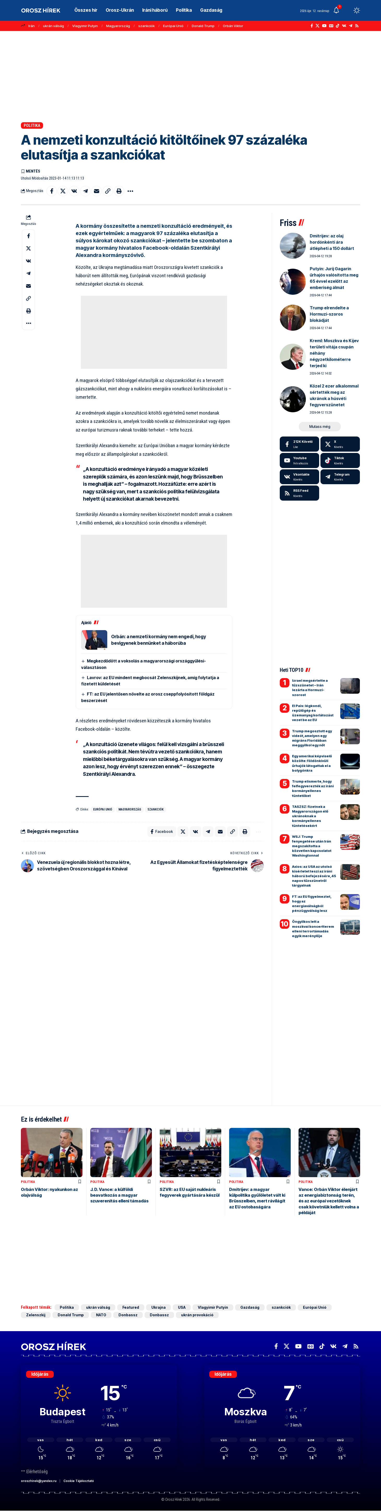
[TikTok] (338, 26)
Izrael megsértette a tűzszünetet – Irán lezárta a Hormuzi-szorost (310, 687)
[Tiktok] (340, 460)
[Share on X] (63, 191)
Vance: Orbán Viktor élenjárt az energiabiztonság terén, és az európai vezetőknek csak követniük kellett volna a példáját (329, 1201)
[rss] (299, 493)
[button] (347, 10)
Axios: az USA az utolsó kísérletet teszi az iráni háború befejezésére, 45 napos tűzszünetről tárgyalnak (314, 876)
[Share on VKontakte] (74, 191)
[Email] (96, 191)
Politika (32, 125)
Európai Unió (173, 26)
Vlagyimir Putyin (85, 26)
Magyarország (118, 26)
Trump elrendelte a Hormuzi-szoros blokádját (329, 314)
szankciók (146, 26)
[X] (317, 26)
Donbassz (128, 1315)
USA (182, 1307)
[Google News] (331, 26)
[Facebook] (311, 26)
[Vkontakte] (344, 26)
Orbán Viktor (233, 26)
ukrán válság (53, 26)
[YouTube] (324, 26)
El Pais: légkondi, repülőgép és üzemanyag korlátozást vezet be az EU (313, 713)
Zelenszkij (35, 1315)
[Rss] (357, 26)
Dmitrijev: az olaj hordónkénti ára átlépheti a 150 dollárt (332, 242)
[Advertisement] (190, 76)
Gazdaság (249, 1307)
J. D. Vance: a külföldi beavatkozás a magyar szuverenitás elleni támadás (119, 1195)
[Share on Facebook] (51, 191)
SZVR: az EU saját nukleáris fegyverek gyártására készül (189, 1192)
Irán (31, 26)
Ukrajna (158, 1307)
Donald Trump (203, 26)
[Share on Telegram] (85, 191)
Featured (130, 1307)
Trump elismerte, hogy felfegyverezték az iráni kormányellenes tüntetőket (313, 788)
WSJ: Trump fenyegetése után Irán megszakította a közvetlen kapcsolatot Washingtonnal (311, 846)
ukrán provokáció (197, 1315)
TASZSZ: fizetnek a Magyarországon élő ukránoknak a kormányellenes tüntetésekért (310, 816)
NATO (101, 1315)
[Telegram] (351, 26)
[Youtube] (299, 460)
